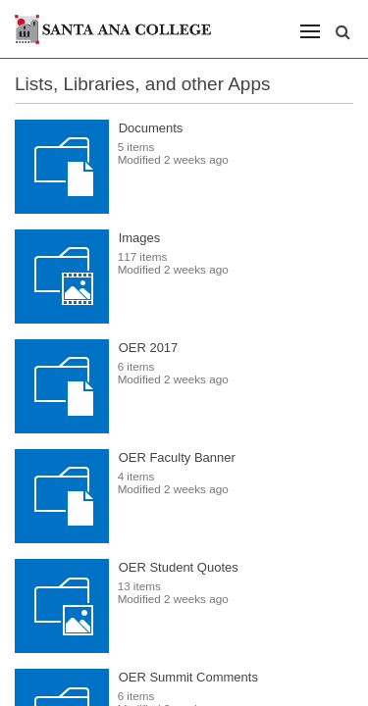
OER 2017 (149, 347)
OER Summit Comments (188, 677)
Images (140, 237)
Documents (151, 128)
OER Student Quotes (178, 567)
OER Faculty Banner (177, 457)
